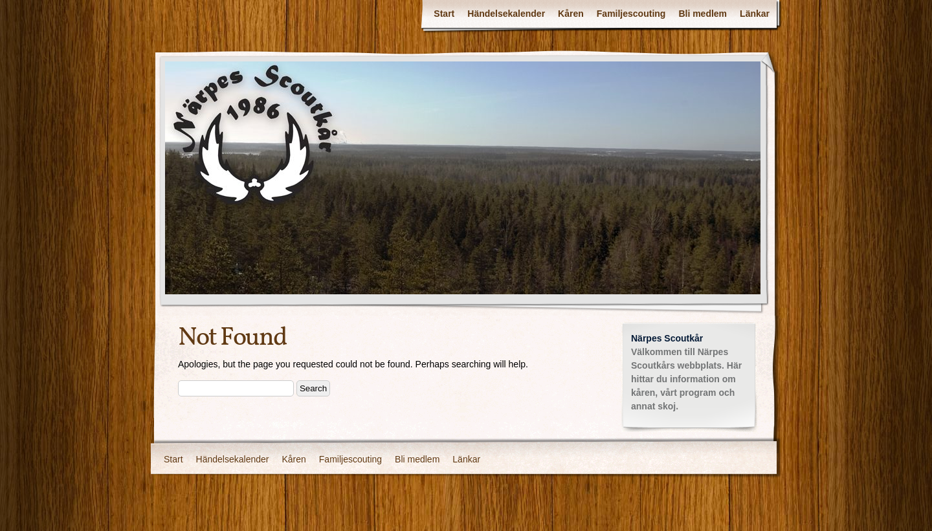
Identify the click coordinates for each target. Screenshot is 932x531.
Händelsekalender (506, 13)
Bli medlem (702, 13)
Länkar (755, 13)
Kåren (571, 13)
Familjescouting (631, 13)
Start (444, 13)
